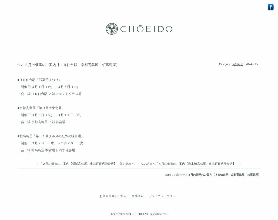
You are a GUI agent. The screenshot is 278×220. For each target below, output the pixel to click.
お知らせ (237, 64)
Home (168, 174)
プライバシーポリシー (163, 196)
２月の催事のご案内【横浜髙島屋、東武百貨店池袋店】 (79, 163)
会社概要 (137, 196)
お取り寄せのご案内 (113, 196)
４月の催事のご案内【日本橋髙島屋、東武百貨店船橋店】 (197, 163)
